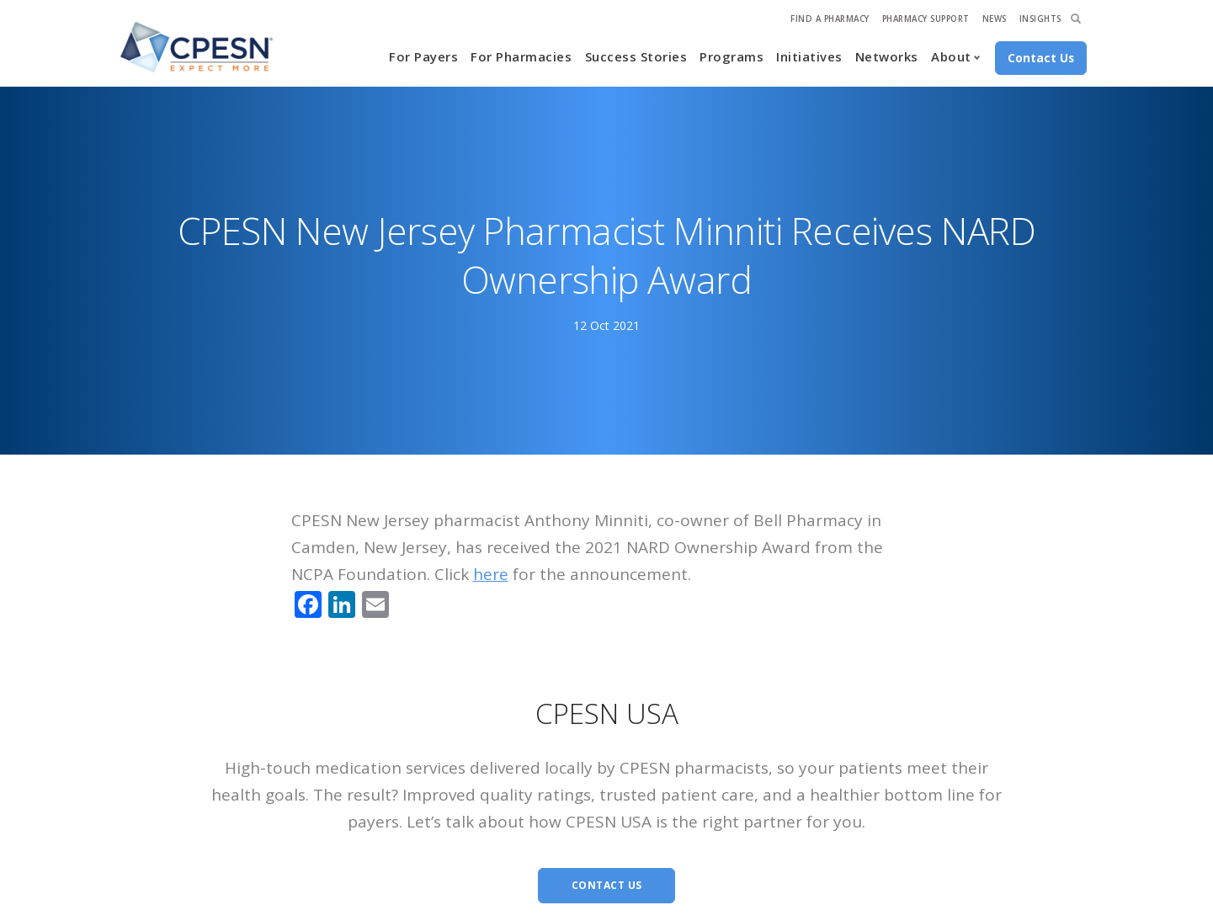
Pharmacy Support (926, 18)
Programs (731, 56)
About (951, 56)
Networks (886, 56)
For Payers (423, 56)
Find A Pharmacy (830, 18)
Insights (1040, 18)
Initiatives (809, 56)
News (994, 18)
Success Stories (636, 56)
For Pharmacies (521, 56)
